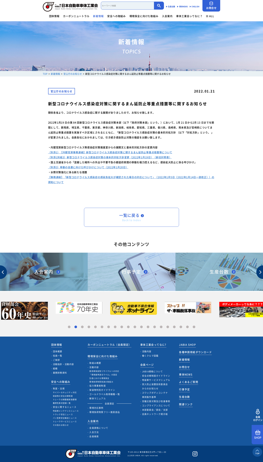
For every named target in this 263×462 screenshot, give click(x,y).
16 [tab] (167, 327)
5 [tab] (95, 327)
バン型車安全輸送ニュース (65, 418)
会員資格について (98, 428)
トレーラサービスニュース (65, 421)
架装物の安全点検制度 (63, 396)
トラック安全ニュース (63, 414)
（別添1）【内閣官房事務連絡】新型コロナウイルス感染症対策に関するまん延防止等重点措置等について (110, 152)
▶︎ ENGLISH (194, 6)
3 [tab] (82, 327)
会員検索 (94, 436)
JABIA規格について (152, 371)
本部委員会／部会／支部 (155, 409)
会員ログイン (258, 415)
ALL (210, 16)
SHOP (258, 434)
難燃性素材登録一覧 (62, 403)
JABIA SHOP (187, 344)
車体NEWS (185, 374)
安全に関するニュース (64, 407)
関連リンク (186, 404)
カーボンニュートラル (76, 16)
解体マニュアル (97, 398)
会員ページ (147, 364)
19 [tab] (187, 327)
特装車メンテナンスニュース (66, 410)
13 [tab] (148, 327)
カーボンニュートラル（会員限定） (109, 344)
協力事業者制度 (97, 385)
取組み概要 (95, 363)
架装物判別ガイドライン (102, 390)
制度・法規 (59, 388)
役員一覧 (57, 355)
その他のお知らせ (61, 425)
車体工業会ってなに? (153, 344)
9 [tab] (121, 327)
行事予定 (184, 389)
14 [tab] (154, 327)
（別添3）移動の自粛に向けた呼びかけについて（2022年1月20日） (88, 167)
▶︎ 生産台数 (170, 6)
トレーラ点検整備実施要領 (65, 399)
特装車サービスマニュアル (156, 380)
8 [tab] (115, 327)
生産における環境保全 (99, 378)
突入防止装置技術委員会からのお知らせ (155, 386)
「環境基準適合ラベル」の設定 (103, 374)
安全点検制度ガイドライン (156, 375)
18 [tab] (180, 327)
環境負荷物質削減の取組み (101, 381)
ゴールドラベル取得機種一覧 (104, 394)
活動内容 (94, 367)
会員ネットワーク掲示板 (155, 414)
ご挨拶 (56, 360)
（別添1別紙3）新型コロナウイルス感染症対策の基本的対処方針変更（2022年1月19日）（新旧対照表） (110, 157)
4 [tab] (88, 327)
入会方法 (94, 432)
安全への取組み (116, 16)
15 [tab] (161, 327)
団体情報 (54, 16)
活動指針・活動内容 (63, 364)
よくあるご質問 (188, 382)
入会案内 (167, 16)
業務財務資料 (60, 372)
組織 (55, 368)
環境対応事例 (96, 407)
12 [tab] (141, 327)
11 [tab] (134, 327)
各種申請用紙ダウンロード (195, 352)
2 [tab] (75, 327)
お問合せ (211, 6)
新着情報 (98, 16)
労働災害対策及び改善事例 (156, 401)
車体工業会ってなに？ (189, 16)
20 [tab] (194, 327)
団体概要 (57, 351)
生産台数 (184, 396)
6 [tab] (102, 327)
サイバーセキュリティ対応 (65, 392)
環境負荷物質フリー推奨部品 (104, 412)
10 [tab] (128, 327)
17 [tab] (174, 327)
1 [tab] (69, 327)
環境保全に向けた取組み (143, 16)
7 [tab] (108, 327)
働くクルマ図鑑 (150, 355)
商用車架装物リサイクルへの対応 (104, 371)
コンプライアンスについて (156, 405)
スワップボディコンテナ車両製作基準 (155, 395)
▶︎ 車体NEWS (182, 6)
